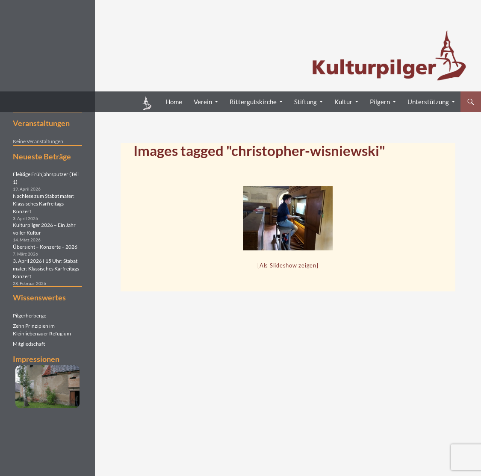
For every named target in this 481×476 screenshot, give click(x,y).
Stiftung (305, 102)
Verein (203, 102)
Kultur (343, 102)
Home (173, 102)
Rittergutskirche (253, 102)
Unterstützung (428, 102)
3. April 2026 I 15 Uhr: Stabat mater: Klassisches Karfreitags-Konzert (47, 268)
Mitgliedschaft (29, 344)
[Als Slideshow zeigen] (288, 265)
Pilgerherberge (29, 315)
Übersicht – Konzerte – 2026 (45, 247)
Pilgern (380, 102)
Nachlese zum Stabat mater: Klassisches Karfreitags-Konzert (43, 203)
